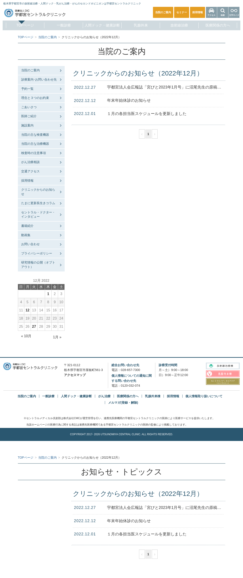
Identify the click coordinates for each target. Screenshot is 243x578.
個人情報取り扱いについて (203, 396)
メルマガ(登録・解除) (123, 402)
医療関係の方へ (220, 25)
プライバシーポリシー (36, 253)
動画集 (25, 235)
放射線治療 (180, 25)
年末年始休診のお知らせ (129, 100)
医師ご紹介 (29, 116)
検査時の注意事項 (33, 153)
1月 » (57, 337)
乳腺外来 (141, 25)
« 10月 (26, 336)
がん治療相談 (30, 162)
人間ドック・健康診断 (101, 25)
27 (34, 326)
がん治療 (104, 396)
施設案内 (27, 125)
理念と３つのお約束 (35, 98)
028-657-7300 (130, 370)
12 (28, 310)
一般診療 (62, 25)
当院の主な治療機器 (35, 143)
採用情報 (27, 180)
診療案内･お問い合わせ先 (39, 79)
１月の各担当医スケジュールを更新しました (146, 113)
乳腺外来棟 (152, 396)
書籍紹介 (27, 226)
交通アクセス (30, 171)
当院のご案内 (30, 70)
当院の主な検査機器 (35, 134)
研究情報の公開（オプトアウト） (38, 265)
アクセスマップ (75, 375)
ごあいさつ (29, 107)
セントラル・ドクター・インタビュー (38, 214)
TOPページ (23, 25)
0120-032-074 (130, 385)
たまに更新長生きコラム (38, 203)
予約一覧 (27, 88)
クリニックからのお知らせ (38, 192)
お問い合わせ (30, 244)
